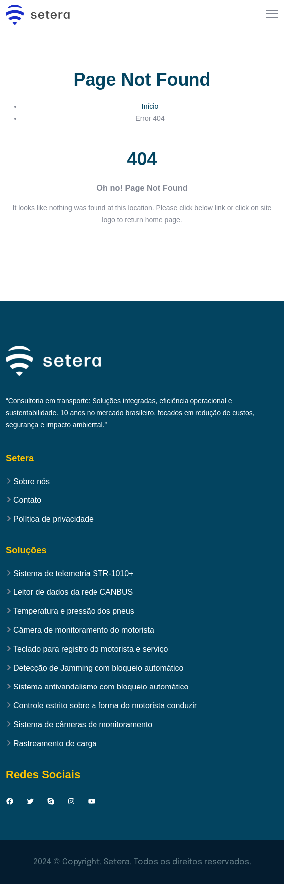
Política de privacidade (53, 519)
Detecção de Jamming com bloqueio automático (98, 668)
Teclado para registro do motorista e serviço (90, 649)
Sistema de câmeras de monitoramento (82, 725)
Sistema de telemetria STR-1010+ (73, 574)
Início (150, 106)
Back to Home (142, 249)
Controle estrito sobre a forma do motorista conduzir (105, 706)
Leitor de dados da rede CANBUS (73, 592)
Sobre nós (31, 482)
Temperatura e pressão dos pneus (73, 611)
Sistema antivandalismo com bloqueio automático (100, 687)
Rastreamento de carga (54, 744)
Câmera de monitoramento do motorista (83, 630)
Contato (27, 500)
